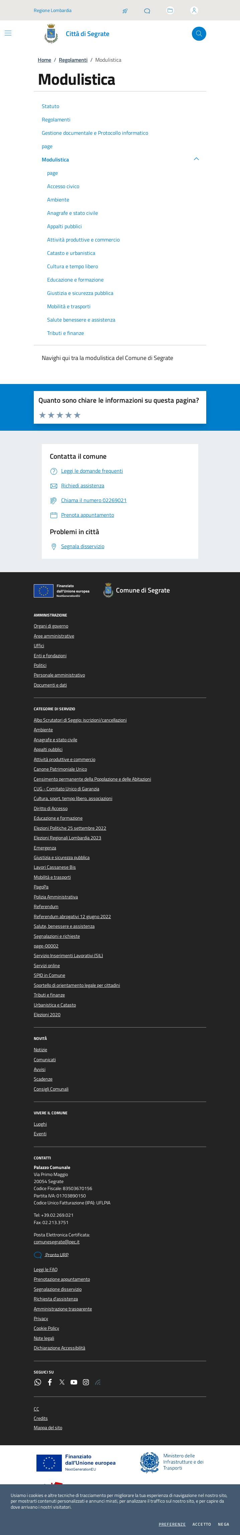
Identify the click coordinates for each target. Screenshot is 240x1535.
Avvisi (39, 1069)
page (47, 146)
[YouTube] (74, 1383)
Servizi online (47, 965)
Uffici (39, 645)
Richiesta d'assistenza (56, 1298)
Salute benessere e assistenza (81, 320)
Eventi (40, 1133)
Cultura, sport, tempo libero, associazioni (73, 798)
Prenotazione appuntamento (62, 1279)
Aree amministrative (54, 636)
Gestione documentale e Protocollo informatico (95, 133)
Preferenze (172, 1524)
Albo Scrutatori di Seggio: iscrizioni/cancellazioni (80, 720)
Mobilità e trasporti (69, 306)
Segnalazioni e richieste (57, 936)
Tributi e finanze (65, 333)
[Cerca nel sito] (199, 34)
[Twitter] (62, 1383)
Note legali (44, 1338)
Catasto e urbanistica (71, 253)
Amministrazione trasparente (63, 1308)
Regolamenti (73, 60)
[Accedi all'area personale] (194, 10)
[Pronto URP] (147, 10)
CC (36, 1409)
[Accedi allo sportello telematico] (170, 10)
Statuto (50, 106)
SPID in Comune (49, 975)
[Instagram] (86, 1383)
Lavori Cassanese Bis (55, 867)
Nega (223, 1524)
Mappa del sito (48, 1427)
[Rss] (98, 1383)
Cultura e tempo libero (72, 266)
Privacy (41, 1318)
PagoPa (41, 886)
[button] (196, 158)
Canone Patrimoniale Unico (60, 769)
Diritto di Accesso (51, 808)
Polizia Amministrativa (56, 896)
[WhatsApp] (38, 1383)
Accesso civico (63, 186)
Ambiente (58, 200)
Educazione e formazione (75, 280)
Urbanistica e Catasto (55, 1005)
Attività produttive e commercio (83, 240)
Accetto (202, 1524)
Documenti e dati (50, 685)
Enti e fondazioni (50, 655)
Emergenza (45, 847)
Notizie (40, 1049)
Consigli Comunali (51, 1089)
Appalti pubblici (64, 226)
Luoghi (40, 1124)
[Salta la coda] (125, 10)
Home (44, 60)
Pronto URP (51, 1255)
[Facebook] (50, 1383)
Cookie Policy (46, 1328)
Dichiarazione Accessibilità (59, 1348)
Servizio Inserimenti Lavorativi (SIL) (68, 955)
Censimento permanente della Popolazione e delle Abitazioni (92, 779)
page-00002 (46, 945)
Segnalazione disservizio (58, 1289)
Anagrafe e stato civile (72, 213)
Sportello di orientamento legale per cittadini (77, 985)
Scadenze (43, 1079)
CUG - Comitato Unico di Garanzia (66, 788)
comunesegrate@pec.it (57, 1241)
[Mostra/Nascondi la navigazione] (8, 33)
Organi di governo (51, 626)
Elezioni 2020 (47, 1014)
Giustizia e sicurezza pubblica (80, 293)
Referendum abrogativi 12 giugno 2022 (72, 916)
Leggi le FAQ (45, 1269)
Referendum (46, 906)
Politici (40, 665)
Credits (41, 1418)
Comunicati (45, 1059)
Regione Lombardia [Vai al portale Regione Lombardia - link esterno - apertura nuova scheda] (53, 10)
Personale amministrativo (59, 675)
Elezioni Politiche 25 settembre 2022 (70, 828)
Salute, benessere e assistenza (64, 926)
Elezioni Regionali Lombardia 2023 (67, 837)
